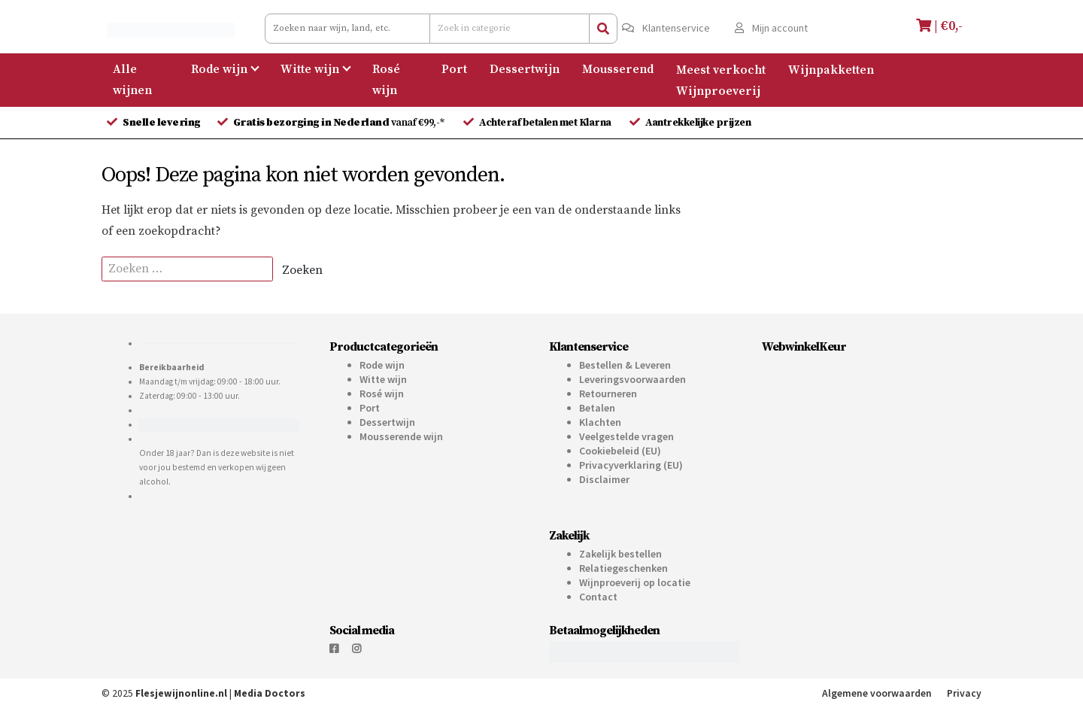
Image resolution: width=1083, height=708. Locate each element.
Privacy (964, 693)
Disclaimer (604, 479)
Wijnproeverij (718, 90)
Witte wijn (310, 69)
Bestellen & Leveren (625, 365)
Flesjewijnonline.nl (181, 693)
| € (941, 26)
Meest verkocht (721, 69)
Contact (598, 596)
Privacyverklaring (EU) (631, 465)
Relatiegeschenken (623, 568)
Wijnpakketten (831, 69)
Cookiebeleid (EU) (620, 450)
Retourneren (608, 393)
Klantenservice (666, 28)
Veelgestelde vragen (626, 436)
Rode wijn (219, 69)
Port (454, 69)
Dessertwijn (525, 69)
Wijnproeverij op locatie (634, 582)
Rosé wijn (386, 80)
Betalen (597, 408)
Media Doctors (269, 693)
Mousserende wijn (401, 436)
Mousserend (618, 69)
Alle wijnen (132, 80)
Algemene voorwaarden (877, 693)
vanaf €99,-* (340, 122)
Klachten (600, 422)
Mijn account (771, 28)
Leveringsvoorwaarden (632, 379)
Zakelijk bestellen (620, 554)
